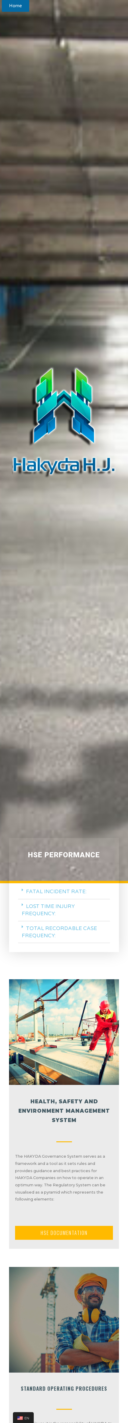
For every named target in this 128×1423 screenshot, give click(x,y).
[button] (15, 6)
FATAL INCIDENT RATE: (56, 891)
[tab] (64, 891)
